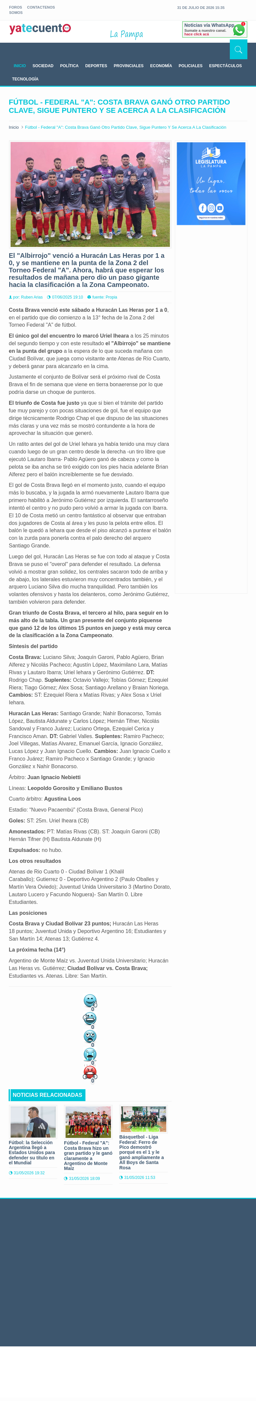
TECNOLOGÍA (25, 79)
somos (16, 13)
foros (15, 7)
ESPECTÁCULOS (225, 66)
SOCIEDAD (42, 66)
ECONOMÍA (161, 66)
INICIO (20, 66)
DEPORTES (96, 66)
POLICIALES (191, 66)
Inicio (14, 127)
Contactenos (41, 7)
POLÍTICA (69, 66)
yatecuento (40, 33)
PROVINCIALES (129, 66)
